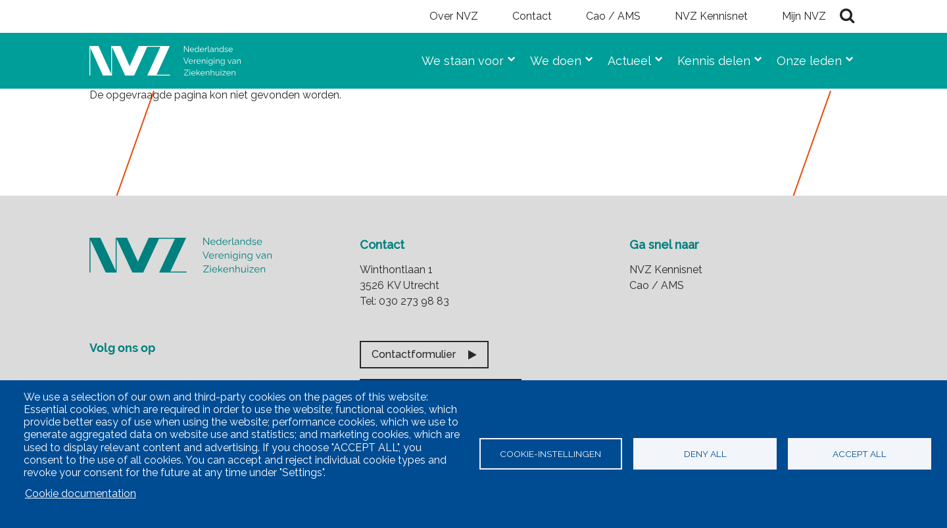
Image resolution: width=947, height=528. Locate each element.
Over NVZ (453, 16)
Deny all (705, 454)
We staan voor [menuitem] (457, 58)
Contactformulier (414, 354)
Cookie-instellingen (550, 454)
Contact (532, 16)
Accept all (859, 454)
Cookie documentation (80, 493)
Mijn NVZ (804, 16)
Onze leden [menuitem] (804, 58)
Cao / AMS (613, 16)
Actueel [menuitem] (624, 58)
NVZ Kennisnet (711, 16)
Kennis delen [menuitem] (708, 58)
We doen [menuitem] (550, 58)
